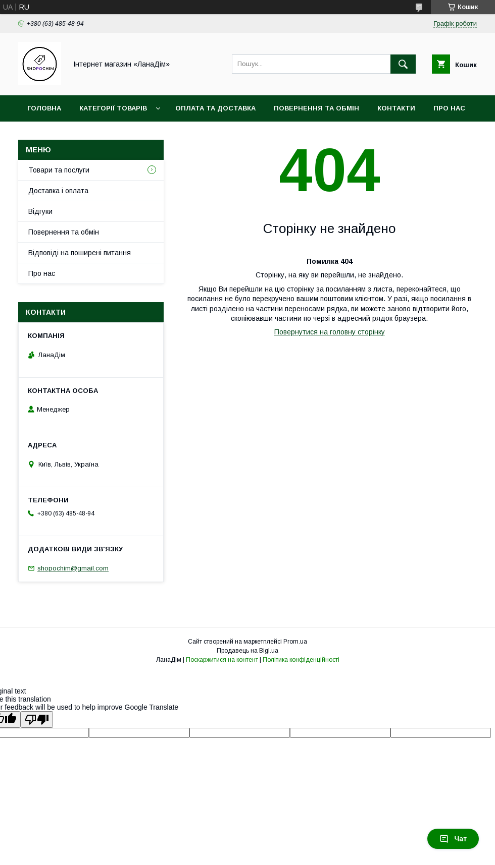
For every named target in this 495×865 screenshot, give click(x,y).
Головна (44, 108)
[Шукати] (403, 64)
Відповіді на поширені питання (79, 253)
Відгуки (40, 211)
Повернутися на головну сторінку (329, 332)
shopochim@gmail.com (73, 568)
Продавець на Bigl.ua (247, 650)
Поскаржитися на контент (222, 659)
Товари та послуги (58, 170)
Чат (453, 838)
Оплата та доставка (215, 108)
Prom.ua (295, 641)
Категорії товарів (113, 108)
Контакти (396, 108)
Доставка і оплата (58, 191)
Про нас (449, 108)
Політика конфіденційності (301, 659)
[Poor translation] (37, 719)
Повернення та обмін (316, 108)
